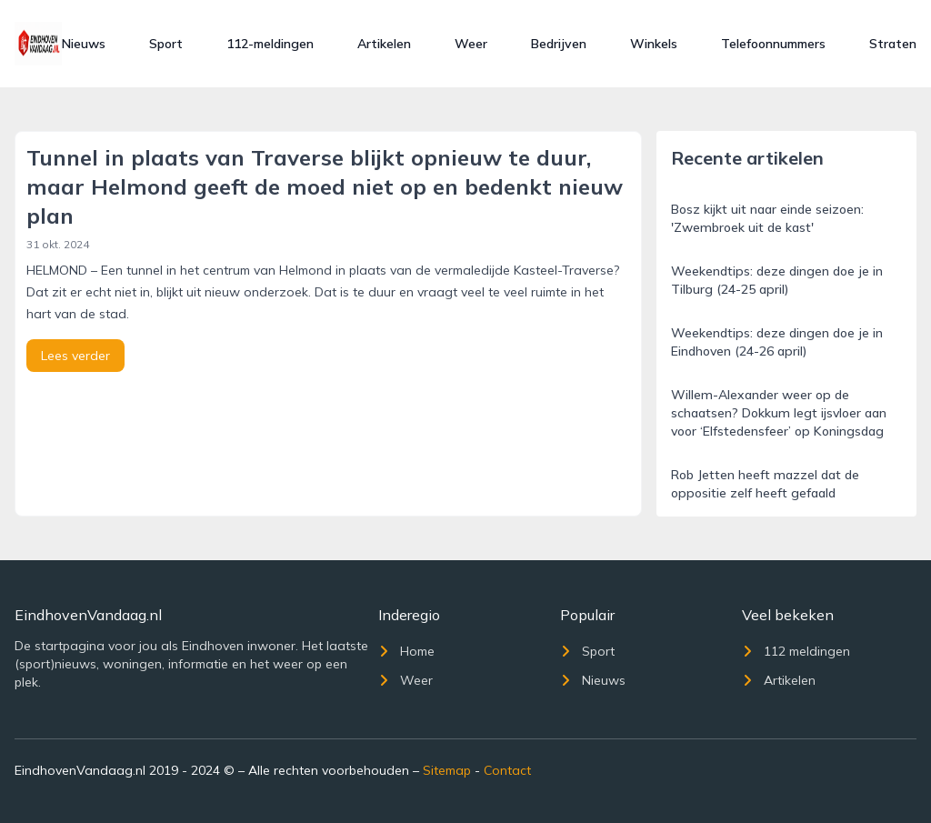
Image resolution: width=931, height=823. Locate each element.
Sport (166, 43)
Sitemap (447, 770)
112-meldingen (270, 43)
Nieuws (83, 43)
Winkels (653, 43)
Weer (471, 43)
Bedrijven (558, 43)
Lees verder (75, 355)
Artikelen (384, 43)
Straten (892, 43)
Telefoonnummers (773, 43)
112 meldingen (796, 651)
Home (406, 651)
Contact (507, 770)
